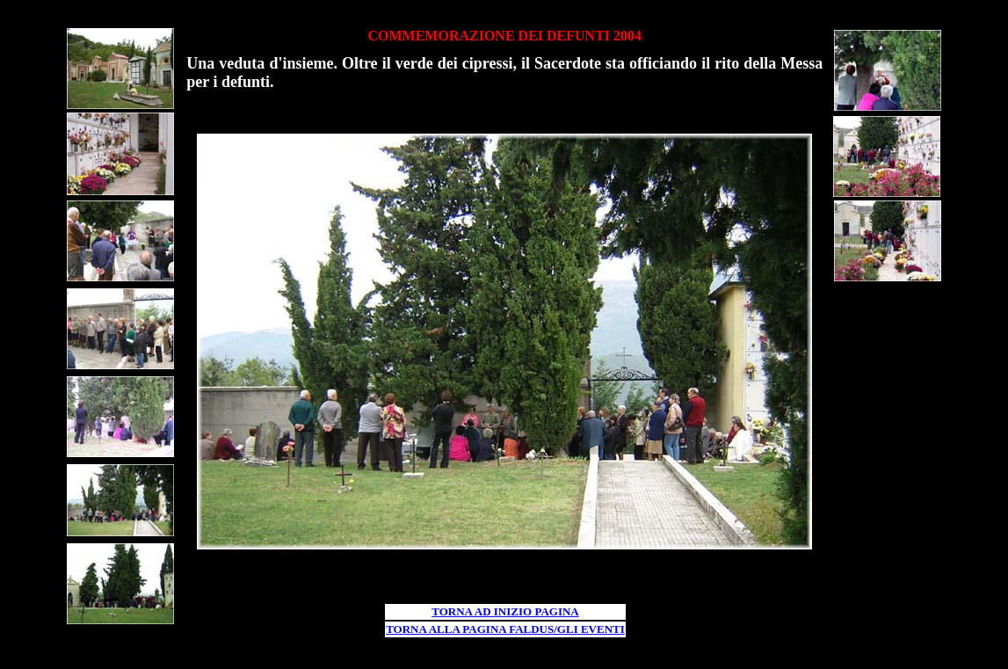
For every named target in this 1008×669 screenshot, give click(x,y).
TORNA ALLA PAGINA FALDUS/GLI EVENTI (505, 629)
